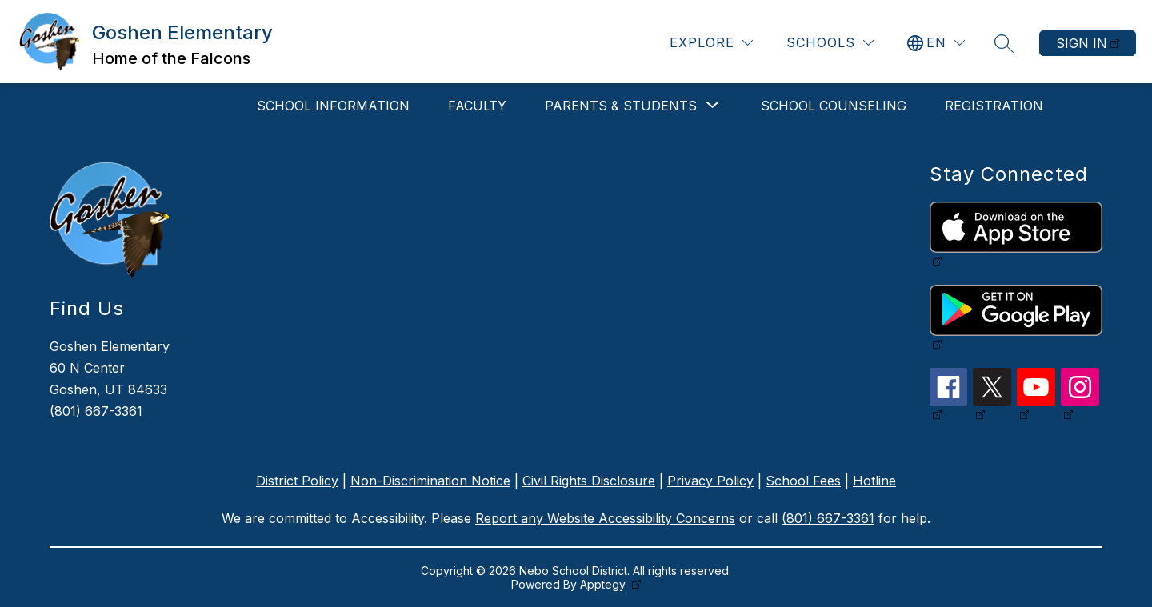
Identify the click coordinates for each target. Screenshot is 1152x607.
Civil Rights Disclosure (588, 481)
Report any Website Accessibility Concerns (605, 518)
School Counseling (833, 106)
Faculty (477, 106)
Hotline (874, 481)
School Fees (803, 481)
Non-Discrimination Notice (430, 481)
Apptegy (604, 584)
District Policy (297, 481)
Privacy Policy (710, 481)
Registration (994, 106)
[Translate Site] (936, 43)
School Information (333, 106)
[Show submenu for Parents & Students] (621, 105)
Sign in (1081, 43)
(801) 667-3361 (96, 411)
